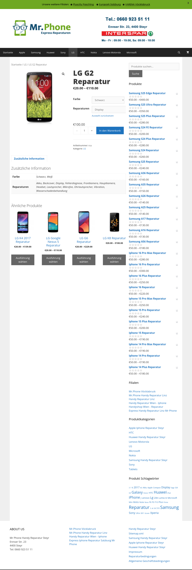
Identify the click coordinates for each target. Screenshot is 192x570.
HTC (82, 45)
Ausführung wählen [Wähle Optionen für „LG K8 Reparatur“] (114, 252)
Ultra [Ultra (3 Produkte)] (138, 506)
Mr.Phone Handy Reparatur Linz (148, 388)
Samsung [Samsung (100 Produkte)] (169, 500)
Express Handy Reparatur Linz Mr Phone (153, 403)
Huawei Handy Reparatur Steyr (147, 430)
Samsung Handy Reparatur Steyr (148, 453)
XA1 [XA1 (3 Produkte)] (142, 506)
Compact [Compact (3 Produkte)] (157, 480)
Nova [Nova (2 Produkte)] (146, 495)
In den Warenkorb (110, 123)
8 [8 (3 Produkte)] (132, 480)
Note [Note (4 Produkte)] (141, 495)
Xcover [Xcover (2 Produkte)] (147, 506)
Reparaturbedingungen (142, 549)
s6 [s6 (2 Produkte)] (152, 501)
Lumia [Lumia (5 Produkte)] (162, 490)
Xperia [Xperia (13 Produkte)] (154, 505)
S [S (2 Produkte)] (150, 501)
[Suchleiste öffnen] (179, 45)
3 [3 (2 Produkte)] (129, 480)
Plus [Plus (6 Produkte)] (161, 494)
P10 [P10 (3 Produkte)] (156, 495)
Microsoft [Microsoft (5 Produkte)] (172, 490)
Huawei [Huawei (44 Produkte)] (160, 484)
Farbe (76, 92)
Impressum (135, 544)
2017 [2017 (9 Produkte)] (137, 480)
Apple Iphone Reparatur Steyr (146, 420)
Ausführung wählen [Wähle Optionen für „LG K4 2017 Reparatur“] (23, 252)
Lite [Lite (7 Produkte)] (156, 490)
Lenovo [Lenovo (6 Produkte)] (145, 490)
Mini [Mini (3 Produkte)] (130, 495)
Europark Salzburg (110, 4)
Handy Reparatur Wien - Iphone (147, 395)
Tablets (133, 462)
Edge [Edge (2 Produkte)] (172, 480)
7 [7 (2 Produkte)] (130, 480)
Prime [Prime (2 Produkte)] (166, 495)
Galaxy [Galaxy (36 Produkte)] (137, 485)
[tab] (29, 151)
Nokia (94, 45)
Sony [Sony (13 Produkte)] (132, 505)
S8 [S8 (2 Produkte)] (155, 501)
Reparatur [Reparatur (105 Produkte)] (139, 500)
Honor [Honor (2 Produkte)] (145, 486)
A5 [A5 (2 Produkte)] (141, 480)
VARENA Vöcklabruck (137, 4)
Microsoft (131, 45)
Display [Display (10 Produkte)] (165, 480)
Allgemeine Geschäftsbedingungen (149, 553)
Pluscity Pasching (83, 4)
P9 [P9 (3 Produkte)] (153, 495)
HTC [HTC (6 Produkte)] (151, 485)
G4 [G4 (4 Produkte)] (176, 480)
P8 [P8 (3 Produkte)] (150, 495)
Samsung (36, 45)
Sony (63, 45)
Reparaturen (81, 101)
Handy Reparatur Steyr (142, 521)
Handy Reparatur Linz (141, 392)
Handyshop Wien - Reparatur (146, 399)
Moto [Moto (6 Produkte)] (136, 494)
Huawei (50, 45)
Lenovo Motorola (112, 45)
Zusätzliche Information (29, 151)
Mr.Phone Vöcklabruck (142, 384)
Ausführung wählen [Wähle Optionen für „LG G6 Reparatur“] (84, 252)
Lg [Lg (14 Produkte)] (151, 491)
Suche (135, 66)
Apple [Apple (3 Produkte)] (150, 480)
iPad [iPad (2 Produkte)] (169, 486)
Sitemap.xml (136, 526)
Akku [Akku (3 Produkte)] (145, 480)
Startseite (8, 45)
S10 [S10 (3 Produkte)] (158, 501)
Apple (22, 45)
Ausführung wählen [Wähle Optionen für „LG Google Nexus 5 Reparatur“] (53, 252)
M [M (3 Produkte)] (166, 491)
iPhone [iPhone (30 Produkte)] (134, 490)
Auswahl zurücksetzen (103, 108)
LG (73, 45)
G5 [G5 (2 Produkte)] (130, 486)
